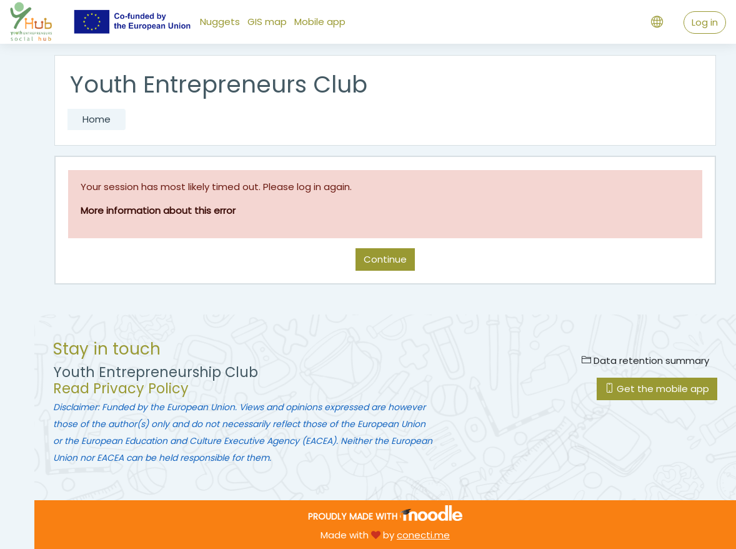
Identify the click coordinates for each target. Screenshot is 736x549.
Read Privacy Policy (121, 388)
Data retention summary (645, 360)
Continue (385, 259)
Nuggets (220, 21)
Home (96, 119)
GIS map (267, 21)
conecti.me (423, 534)
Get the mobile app (657, 388)
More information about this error (158, 210)
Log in (705, 22)
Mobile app (320, 21)
